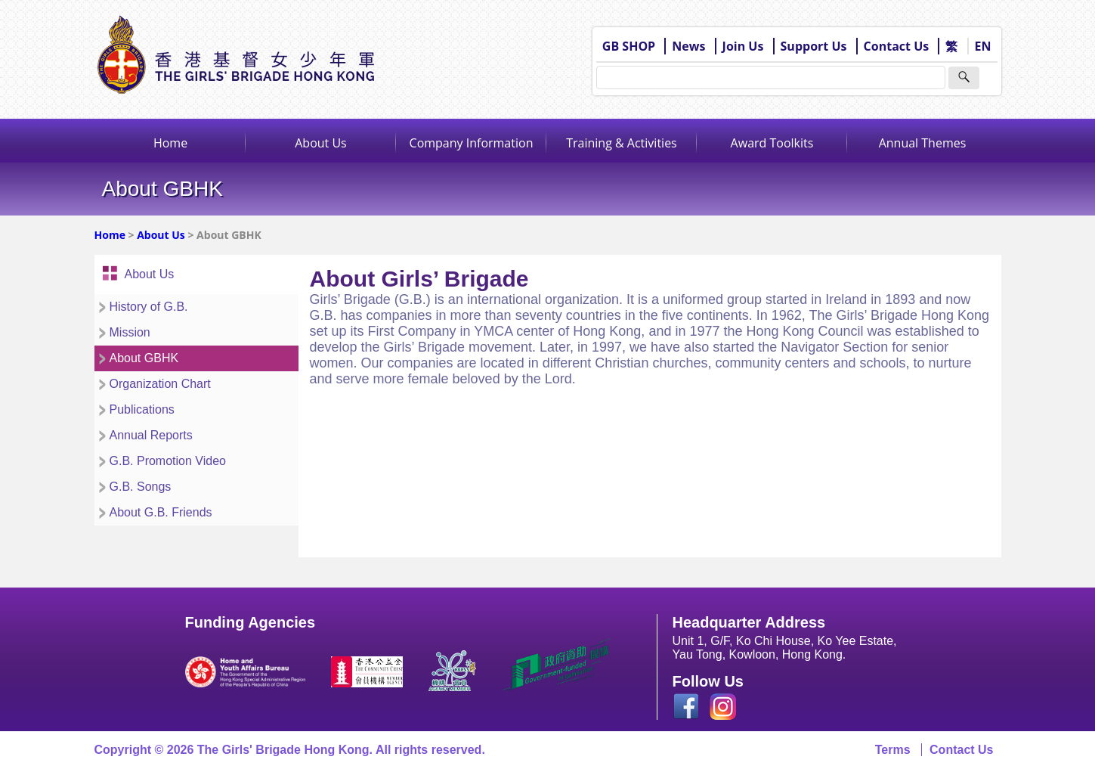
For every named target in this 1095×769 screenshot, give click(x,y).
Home (170, 143)
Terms (893, 749)
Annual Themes (923, 143)
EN (983, 46)
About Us (321, 143)
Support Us (814, 46)
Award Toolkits (772, 143)
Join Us (743, 46)
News (688, 46)
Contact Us (897, 46)
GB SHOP (628, 46)
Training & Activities (621, 143)
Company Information (472, 143)
